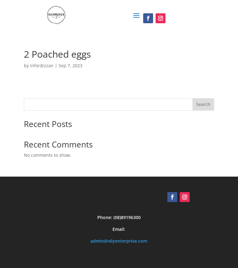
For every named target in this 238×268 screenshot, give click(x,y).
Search (203, 103)
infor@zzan (42, 64)
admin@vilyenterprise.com (118, 239)
